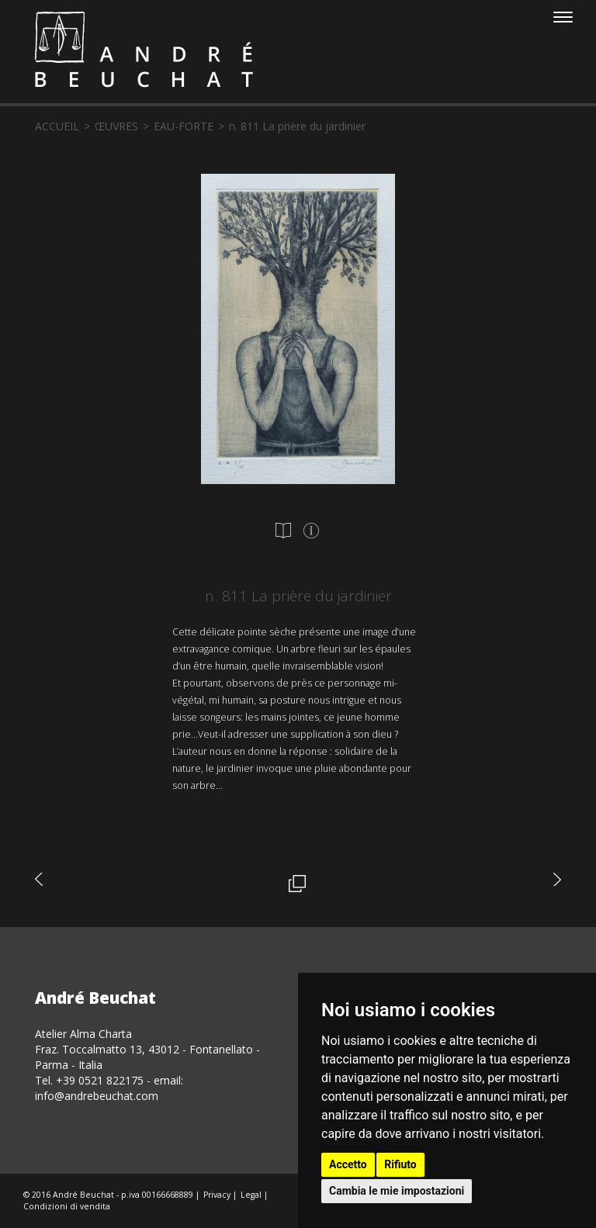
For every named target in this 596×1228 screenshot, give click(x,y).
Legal (251, 1194)
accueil (57, 126)
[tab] (283, 530)
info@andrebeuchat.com (96, 1095)
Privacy (216, 1194)
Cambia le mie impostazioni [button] (396, 1191)
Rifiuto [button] (400, 1164)
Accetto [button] (348, 1164)
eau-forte (183, 126)
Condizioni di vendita (66, 1206)
